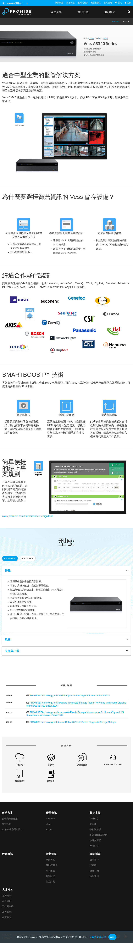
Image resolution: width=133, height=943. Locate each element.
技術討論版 (95, 829)
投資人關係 (83, 3)
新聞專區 (50, 859)
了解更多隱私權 (97, 937)
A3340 (115, 21)
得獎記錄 (50, 876)
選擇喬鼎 (6, 895)
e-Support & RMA (98, 835)
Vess (48, 824)
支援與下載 (66, 651)
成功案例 (50, 870)
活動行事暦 (51, 865)
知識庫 (93, 824)
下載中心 (94, 818)
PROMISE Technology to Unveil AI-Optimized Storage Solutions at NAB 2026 (70, 695)
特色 (66, 570)
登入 (118, 3)
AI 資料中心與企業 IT (12, 829)
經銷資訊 (110, 11)
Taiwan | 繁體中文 (13, 3)
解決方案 (83, 11)
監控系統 (6, 824)
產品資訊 (56, 11)
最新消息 (51, 853)
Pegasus (50, 818)
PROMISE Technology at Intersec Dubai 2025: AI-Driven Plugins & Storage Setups (73, 722)
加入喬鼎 (6, 912)
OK (112, 937)
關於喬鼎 (59, 3)
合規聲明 (94, 876)
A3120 (126, 21)
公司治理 (108, 3)
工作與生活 (7, 906)
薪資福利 (6, 901)
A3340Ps (28, 558)
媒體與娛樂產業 (10, 818)
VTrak (49, 829)
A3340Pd (10, 558)
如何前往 (6, 917)
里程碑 (93, 865)
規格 (66, 639)
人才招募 (7, 889)
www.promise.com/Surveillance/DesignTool (27, 516)
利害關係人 (96, 3)
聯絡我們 (94, 870)
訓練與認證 (95, 840)
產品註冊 (94, 846)
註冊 (128, 3)
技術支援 (70, 3)
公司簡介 (94, 859)
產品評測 (50, 881)
